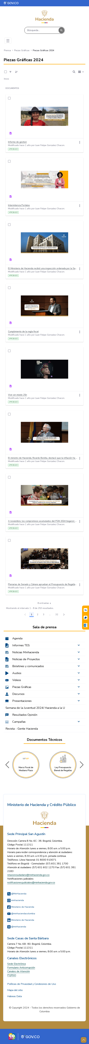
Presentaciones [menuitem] (22, 701)
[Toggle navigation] (7, 41)
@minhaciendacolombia (21, 913)
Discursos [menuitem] (18, 694)
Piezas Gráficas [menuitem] (21, 687)
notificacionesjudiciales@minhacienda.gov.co (31, 882)
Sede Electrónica (16, 964)
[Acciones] (79, 142)
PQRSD (11, 975)
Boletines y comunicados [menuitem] (28, 666)
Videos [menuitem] (16, 680)
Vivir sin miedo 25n (17, 394)
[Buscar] (42, 30)
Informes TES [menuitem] (21, 645)
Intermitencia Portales (19, 205)
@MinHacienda (16, 893)
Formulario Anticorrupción (21, 967)
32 (57, 615)
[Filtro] (10, 71)
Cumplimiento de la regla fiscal (23, 331)
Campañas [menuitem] (19, 722)
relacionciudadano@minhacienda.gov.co (28, 875)
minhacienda (15, 900)
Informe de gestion (17, 141)
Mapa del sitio (15, 990)
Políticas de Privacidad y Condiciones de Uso (31, 984)
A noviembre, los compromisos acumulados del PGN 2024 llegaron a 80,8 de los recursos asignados (42, 521)
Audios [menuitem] (16, 673)
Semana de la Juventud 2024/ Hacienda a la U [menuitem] (35, 708)
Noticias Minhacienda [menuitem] (25, 652)
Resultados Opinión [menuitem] (24, 715)
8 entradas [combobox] (45, 603)
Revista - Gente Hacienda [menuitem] (22, 729)
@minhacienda (16, 926)
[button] (82, 764)
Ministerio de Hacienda (20, 906)
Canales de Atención (18, 971)
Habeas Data (14, 996)
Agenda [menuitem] (17, 638)
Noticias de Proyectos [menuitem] (26, 659)
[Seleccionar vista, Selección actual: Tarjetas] (81, 71)
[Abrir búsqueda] (74, 71)
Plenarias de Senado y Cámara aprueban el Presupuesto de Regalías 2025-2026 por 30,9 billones (42, 584)
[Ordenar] (16, 71)
